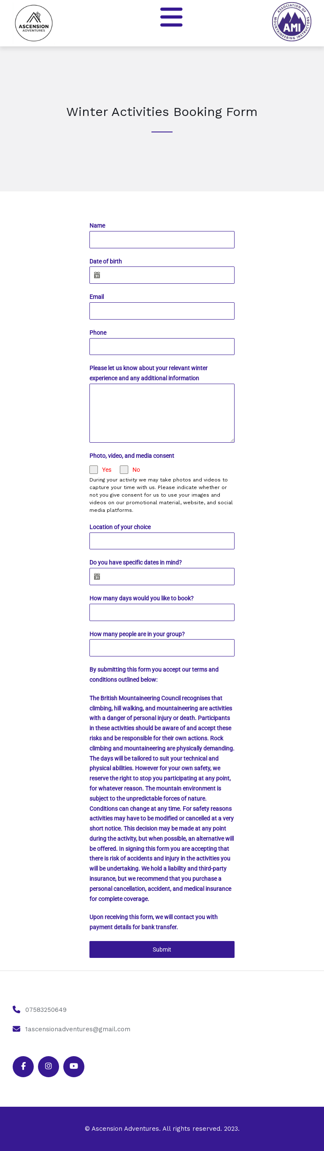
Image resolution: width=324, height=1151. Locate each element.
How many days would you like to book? (141, 598)
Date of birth (105, 261)
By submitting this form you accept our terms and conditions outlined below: (154, 674)
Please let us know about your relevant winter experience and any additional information (148, 373)
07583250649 (46, 1010)
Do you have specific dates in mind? (135, 562)
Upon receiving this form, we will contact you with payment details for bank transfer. (153, 922)
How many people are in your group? (137, 634)
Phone (97, 332)
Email (96, 296)
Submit (162, 949)
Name (97, 225)
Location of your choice (120, 527)
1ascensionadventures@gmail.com (77, 1029)
